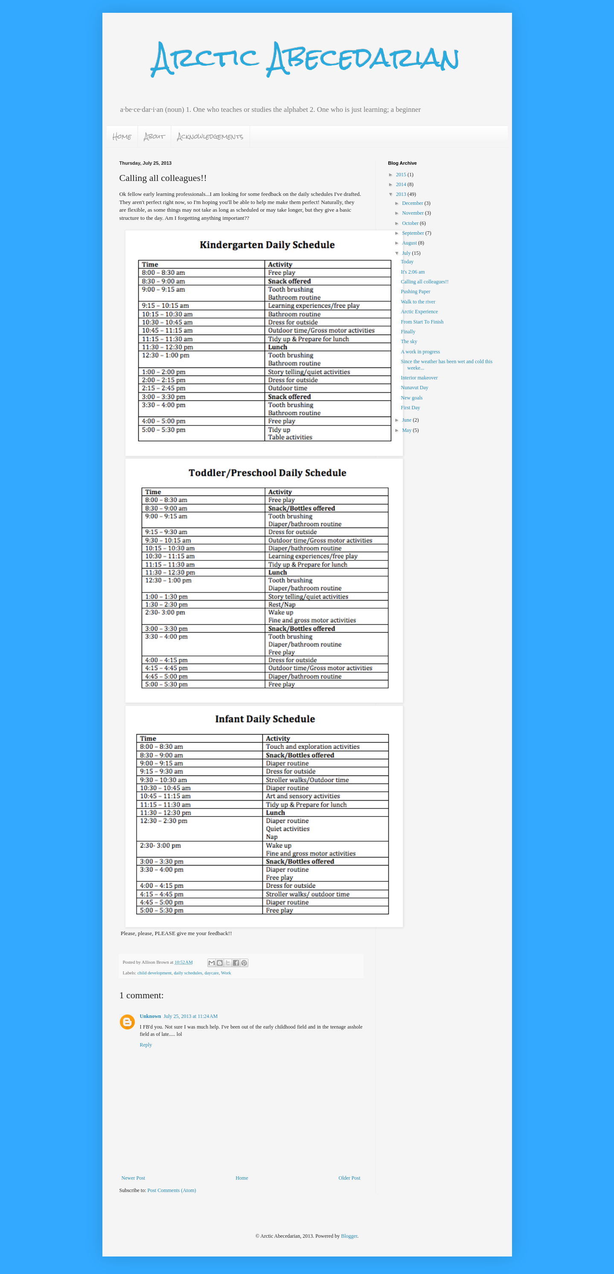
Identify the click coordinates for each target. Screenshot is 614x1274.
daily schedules (188, 972)
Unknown (150, 1016)
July (407, 253)
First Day (410, 408)
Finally (408, 332)
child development (154, 972)
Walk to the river (418, 302)
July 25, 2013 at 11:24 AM (191, 1016)
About (154, 136)
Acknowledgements (211, 136)
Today (407, 262)
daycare (211, 972)
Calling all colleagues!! (424, 282)
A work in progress (420, 352)
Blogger (349, 1236)
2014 (401, 184)
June (407, 420)
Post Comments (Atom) (172, 1190)
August (410, 243)
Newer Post (133, 1178)
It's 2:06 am (413, 272)
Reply (146, 1045)
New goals (411, 398)
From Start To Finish (422, 322)
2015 (401, 175)
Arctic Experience (419, 312)
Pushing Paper (415, 291)
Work (226, 972)
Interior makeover (419, 378)
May (407, 430)
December (413, 203)
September (413, 233)
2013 (401, 194)
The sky (409, 341)
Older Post (350, 1178)
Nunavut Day (414, 388)
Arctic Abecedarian (307, 57)
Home (122, 136)
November (413, 213)
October (411, 223)
